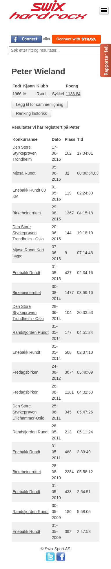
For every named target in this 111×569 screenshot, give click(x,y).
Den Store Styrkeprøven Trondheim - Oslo (28, 232)
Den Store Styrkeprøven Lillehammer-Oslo (28, 412)
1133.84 (73, 93)
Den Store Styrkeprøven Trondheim (24, 153)
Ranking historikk (31, 113)
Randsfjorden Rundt (30, 332)
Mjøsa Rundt (23, 173)
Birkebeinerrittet (26, 213)
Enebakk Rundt (26, 272)
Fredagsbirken (25, 372)
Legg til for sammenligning (39, 104)
